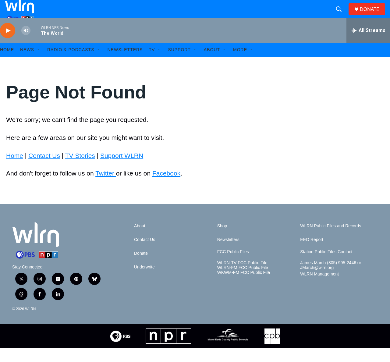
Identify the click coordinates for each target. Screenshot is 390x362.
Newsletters (125, 63)
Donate (141, 267)
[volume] (26, 44)
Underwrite (144, 281)
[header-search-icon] (341, 16)
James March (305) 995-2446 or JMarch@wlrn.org (330, 279)
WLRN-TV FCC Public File (242, 276)
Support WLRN (121, 169)
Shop (222, 239)
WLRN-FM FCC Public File (242, 281)
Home (14, 169)
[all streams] (368, 44)
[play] (7, 44)
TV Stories (80, 169)
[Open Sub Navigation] (38, 63)
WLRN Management (319, 288)
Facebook (166, 186)
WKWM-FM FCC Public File (243, 286)
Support (179, 63)
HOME (7, 63)
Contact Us (44, 169)
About (212, 63)
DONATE (373, 16)
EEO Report (311, 253)
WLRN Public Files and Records (330, 239)
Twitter (105, 186)
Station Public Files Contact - (327, 265)
